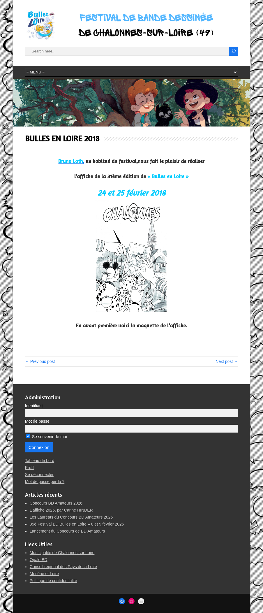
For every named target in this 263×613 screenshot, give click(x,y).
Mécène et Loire (44, 573)
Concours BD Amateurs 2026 (56, 503)
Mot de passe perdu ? (44, 481)
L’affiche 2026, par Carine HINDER (61, 510)
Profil (29, 467)
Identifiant (34, 405)
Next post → (227, 361)
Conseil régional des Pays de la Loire (63, 566)
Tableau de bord (39, 460)
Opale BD (38, 559)
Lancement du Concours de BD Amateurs (67, 531)
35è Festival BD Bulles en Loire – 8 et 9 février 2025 (77, 524)
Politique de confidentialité (53, 580)
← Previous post (40, 361)
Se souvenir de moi (46, 436)
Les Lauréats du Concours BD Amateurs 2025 (71, 517)
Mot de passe (37, 421)
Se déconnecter (39, 474)
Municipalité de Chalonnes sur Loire (62, 552)
